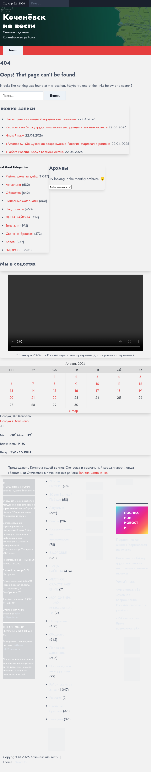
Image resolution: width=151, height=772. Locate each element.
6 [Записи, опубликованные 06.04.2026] (11, 383)
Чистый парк (15, 135)
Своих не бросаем (19, 233)
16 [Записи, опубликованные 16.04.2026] (76, 390)
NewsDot (20, 761)
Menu (13, 50)
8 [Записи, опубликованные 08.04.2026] (55, 383)
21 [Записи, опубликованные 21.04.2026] (33, 397)
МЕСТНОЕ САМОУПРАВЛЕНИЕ (60, 584)
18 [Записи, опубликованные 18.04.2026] (119, 390)
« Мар (73, 410)
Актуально (13, 184)
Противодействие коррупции (60, 668)
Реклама (55, 697)
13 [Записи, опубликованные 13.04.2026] (11, 390)
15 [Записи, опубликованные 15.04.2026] (54, 390)
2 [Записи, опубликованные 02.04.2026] (76, 376)
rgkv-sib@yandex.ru (11, 615)
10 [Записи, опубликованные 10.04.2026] (97, 383)
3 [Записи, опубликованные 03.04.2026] (97, 376)
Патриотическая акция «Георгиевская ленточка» (41, 119)
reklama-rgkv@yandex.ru (13, 647)
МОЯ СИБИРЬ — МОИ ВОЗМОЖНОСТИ (60, 605)
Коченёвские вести (24, 21)
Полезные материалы (22, 200)
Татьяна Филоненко (93, 472)
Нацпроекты (15, 209)
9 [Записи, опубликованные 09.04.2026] (76, 383)
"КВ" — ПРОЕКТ (55, 484)
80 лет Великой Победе (60, 497)
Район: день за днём (22, 176)
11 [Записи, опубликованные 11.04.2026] (118, 383)
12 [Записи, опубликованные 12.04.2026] (140, 383)
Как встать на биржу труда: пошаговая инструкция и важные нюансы (57, 127)
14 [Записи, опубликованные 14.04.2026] (33, 390)
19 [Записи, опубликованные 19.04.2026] (140, 390)
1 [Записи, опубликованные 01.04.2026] (54, 376)
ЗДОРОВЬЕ (14, 250)
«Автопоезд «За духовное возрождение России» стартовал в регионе (58, 143)
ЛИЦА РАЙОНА (18, 217)
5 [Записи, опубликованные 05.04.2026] (140, 376)
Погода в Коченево (14, 420)
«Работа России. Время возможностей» (35, 151)
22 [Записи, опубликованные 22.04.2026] (55, 397)
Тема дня (12, 225)
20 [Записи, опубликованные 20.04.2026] (11, 397)
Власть (10, 241)
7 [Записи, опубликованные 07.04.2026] (33, 383)
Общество (13, 192)
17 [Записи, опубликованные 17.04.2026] (97, 390)
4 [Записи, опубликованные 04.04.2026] (119, 376)
